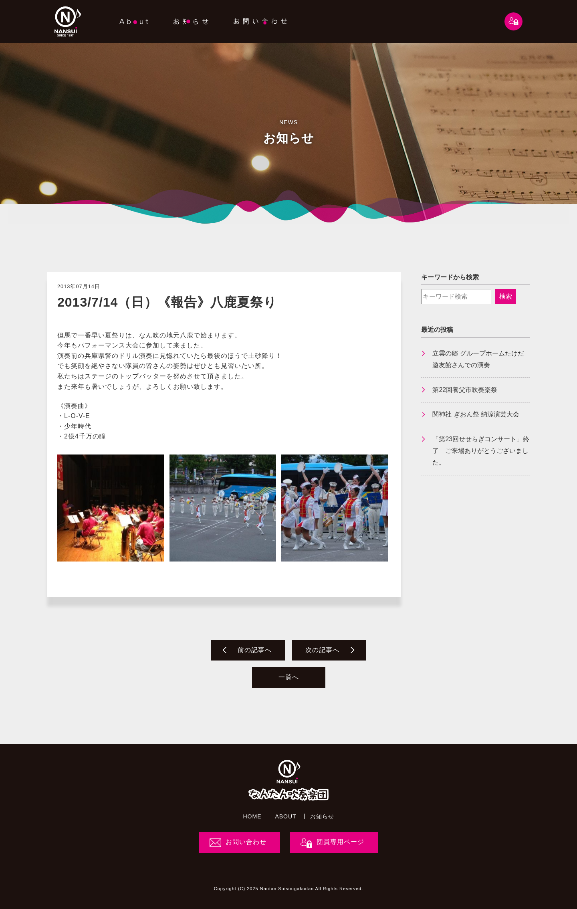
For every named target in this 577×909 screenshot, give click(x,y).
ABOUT (285, 816)
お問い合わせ (246, 841)
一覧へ (288, 677)
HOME (252, 816)
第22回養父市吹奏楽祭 (464, 389)
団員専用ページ (340, 841)
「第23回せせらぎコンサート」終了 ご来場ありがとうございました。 (480, 451)
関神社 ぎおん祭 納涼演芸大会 (475, 414)
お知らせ (322, 816)
